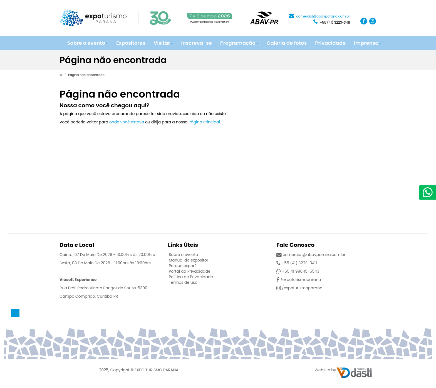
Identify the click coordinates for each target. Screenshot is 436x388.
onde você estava (126, 122)
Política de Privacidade (191, 277)
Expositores (130, 42)
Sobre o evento (87, 42)
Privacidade (330, 42)
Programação (239, 42)
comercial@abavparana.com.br (319, 16)
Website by (325, 370)
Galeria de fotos (287, 42)
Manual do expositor (188, 260)
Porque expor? (183, 265)
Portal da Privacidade (189, 271)
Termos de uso (183, 282)
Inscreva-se (196, 42)
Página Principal (204, 122)
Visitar (163, 42)
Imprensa (367, 42)
